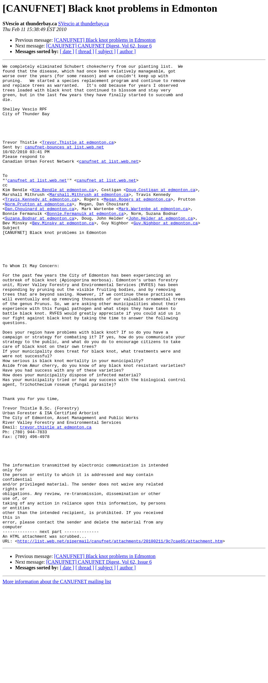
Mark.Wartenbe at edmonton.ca (153, 238)
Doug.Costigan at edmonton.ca (160, 215)
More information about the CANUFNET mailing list (57, 677)
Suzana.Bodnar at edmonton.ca (39, 249)
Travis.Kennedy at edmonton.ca (41, 226)
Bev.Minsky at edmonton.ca (63, 255)
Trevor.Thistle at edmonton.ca (78, 158)
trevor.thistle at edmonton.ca (56, 500)
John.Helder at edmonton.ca (161, 249)
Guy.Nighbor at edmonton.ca (165, 255)
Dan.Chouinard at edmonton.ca (39, 238)
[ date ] (67, 51)
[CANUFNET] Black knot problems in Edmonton (105, 40)
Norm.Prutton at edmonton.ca (38, 232)
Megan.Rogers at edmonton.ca (137, 226)
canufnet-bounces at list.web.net (64, 164)
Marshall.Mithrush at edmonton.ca (89, 221)
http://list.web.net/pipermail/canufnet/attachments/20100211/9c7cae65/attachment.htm (119, 637)
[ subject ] (105, 51)
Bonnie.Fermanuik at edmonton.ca (85, 244)
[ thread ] (84, 51)
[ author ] (126, 51)
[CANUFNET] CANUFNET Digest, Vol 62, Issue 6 (99, 45)
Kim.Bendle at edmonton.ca (63, 215)
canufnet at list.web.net (108, 181)
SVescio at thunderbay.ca (83, 23)
